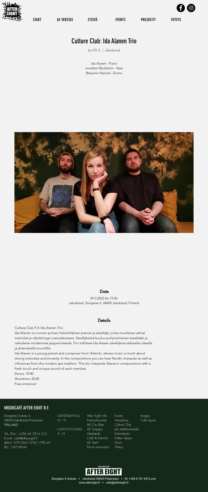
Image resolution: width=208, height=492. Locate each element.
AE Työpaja (94, 429)
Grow (118, 442)
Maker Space (123, 438)
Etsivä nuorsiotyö (98, 447)
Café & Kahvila (97, 438)
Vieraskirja (121, 420)
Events (119, 416)
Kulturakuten (122, 433)
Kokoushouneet (97, 420)
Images (145, 416)
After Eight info (97, 416)
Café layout (148, 420)
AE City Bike (95, 425)
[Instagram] (191, 8)
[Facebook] (181, 8)
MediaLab (93, 433)
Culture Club (123, 425)
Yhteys (119, 447)
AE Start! (92, 442)
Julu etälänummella (127, 429)
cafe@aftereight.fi (26, 438)
